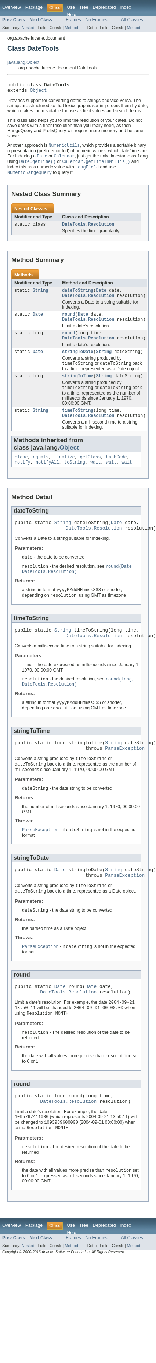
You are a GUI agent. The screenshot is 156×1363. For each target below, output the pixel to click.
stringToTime (77, 387)
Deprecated (104, 7)
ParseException (125, 773)
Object (38, 92)
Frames (73, 19)
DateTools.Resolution (88, 229)
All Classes (132, 19)
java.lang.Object (23, 62)
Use (71, 7)
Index (125, 7)
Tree (83, 7)
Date (101, 296)
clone (21, 470)
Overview (11, 7)
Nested (28, 27)
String (40, 296)
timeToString (77, 422)
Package (34, 7)
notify (22, 476)
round (68, 321)
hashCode (116, 470)
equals (41, 470)
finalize (64, 470)
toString (74, 476)
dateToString (77, 296)
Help (71, 14)
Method (71, 27)
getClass (90, 470)
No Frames (97, 19)
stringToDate (77, 361)
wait (95, 476)
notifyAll (47, 476)
